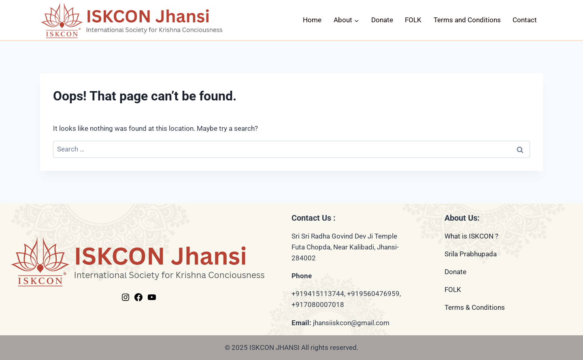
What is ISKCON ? (471, 236)
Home (312, 20)
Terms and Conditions (467, 20)
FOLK (413, 20)
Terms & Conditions (475, 307)
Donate (382, 20)
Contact (525, 20)
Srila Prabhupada (471, 254)
